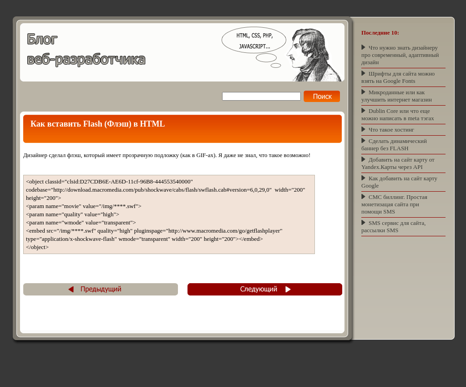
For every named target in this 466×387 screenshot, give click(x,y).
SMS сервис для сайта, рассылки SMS (393, 226)
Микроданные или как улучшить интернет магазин (396, 96)
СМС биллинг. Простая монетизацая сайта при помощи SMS (394, 204)
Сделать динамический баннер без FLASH (394, 144)
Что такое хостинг (391, 129)
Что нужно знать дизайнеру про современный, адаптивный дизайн (400, 55)
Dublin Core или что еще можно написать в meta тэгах (397, 114)
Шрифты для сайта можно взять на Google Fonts (398, 77)
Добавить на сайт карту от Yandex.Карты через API (398, 163)
